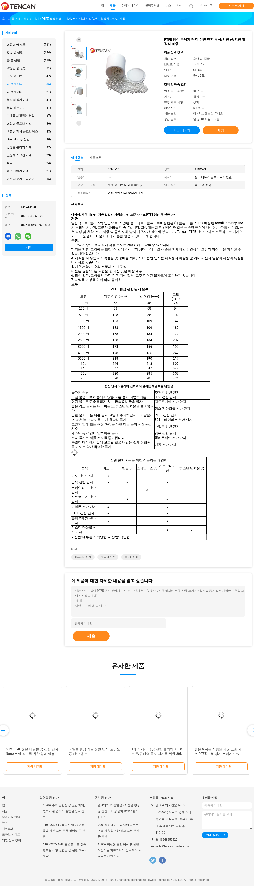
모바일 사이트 (11, 834)
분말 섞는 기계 (29, 108)
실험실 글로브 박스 (29, 124)
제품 (5, 811)
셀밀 (29, 163)
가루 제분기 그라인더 (29, 179)
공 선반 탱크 (108, 557)
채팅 (29, 247)
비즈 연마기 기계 (29, 171)
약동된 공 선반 (29, 68)
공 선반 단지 (29, 84)
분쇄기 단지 (131, 557)
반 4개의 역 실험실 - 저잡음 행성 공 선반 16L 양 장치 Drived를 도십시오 (119, 811)
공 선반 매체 (29, 92)
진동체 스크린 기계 (29, 155)
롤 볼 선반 (29, 60)
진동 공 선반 (29, 76)
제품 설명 (96, 157)
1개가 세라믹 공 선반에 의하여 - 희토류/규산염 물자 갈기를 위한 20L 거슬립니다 (157, 753)
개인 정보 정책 (11, 840)
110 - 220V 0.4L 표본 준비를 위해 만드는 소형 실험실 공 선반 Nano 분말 (64, 850)
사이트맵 (8, 828)
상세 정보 (77, 157)
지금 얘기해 (236, 5)
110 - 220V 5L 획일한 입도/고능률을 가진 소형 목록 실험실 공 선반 (64, 830)
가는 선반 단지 (83, 557)
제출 (91, 636)
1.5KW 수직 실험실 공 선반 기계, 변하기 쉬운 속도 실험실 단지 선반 (64, 811)
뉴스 (5, 822)
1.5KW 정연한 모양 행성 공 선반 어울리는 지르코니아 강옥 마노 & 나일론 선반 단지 (119, 850)
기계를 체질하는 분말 (29, 116)
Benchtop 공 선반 (29, 139)
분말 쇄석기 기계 (29, 100)
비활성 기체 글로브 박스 (29, 131)
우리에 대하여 (11, 817)
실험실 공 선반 (29, 44)
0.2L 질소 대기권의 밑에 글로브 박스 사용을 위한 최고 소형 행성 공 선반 (118, 830)
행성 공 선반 (29, 52)
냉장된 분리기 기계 (29, 147)
